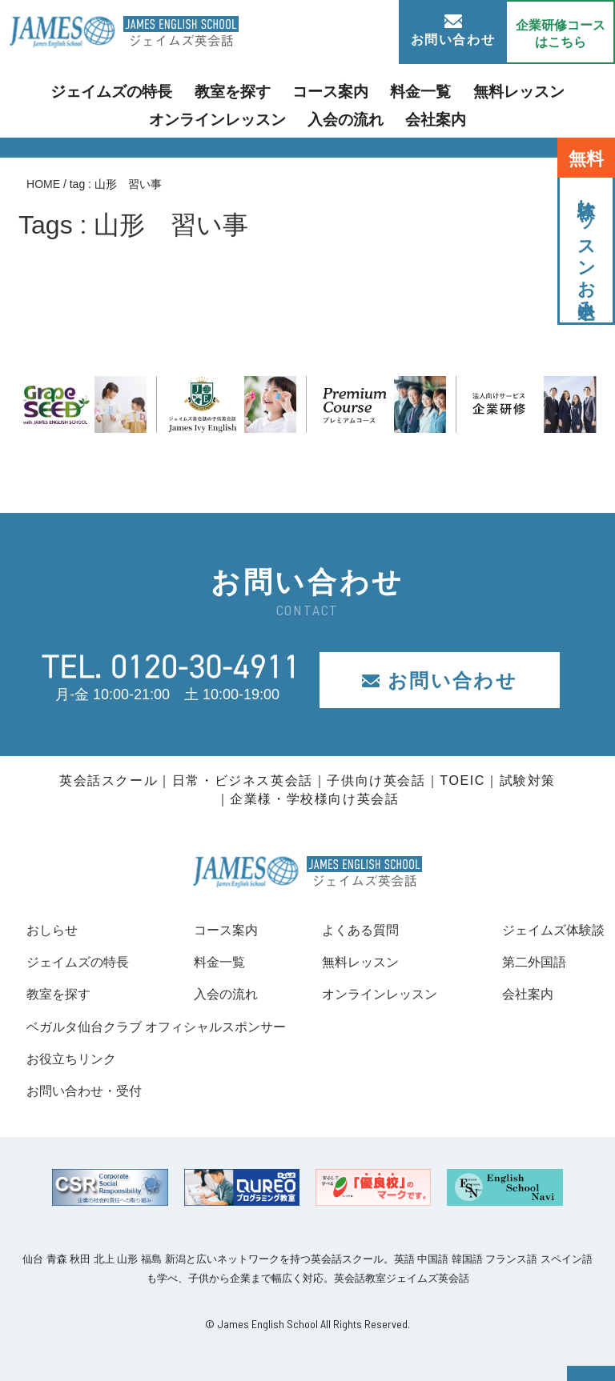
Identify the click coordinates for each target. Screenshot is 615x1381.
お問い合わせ (453, 30)
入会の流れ (271, 115)
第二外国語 (525, 962)
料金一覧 (338, 91)
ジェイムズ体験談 (547, 930)
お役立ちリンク (76, 1059)
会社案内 (350, 115)
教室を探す (172, 91)
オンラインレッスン (541, 91)
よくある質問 (354, 930)
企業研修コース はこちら (560, 33)
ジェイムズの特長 (67, 91)
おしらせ (55, 930)
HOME (43, 184)
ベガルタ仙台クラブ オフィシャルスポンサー (172, 1027)
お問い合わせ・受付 (91, 1091)
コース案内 (258, 91)
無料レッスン (423, 91)
